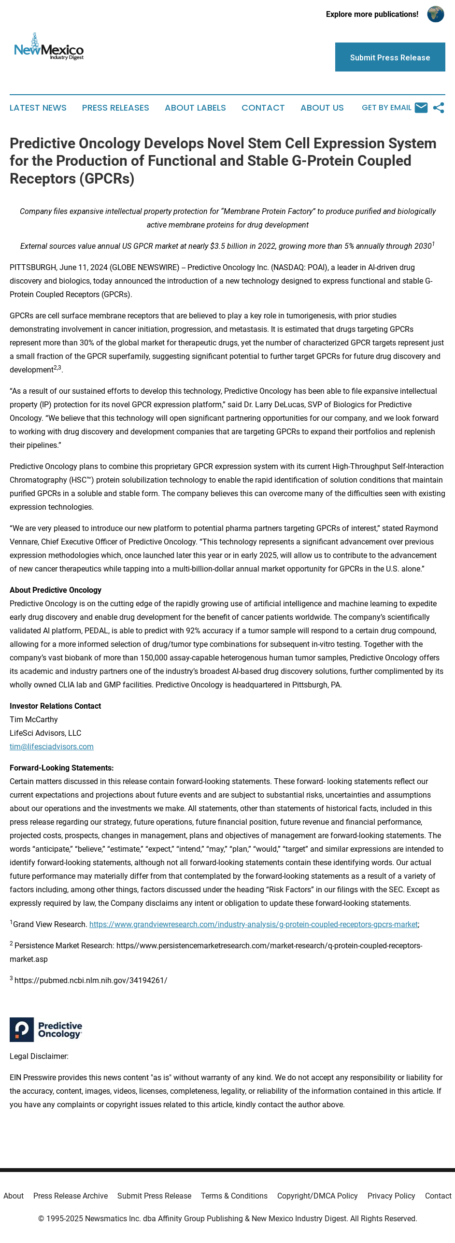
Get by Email (395, 107)
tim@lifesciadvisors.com (52, 746)
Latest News (38, 107)
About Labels (195, 107)
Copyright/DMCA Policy (317, 1195)
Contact (263, 107)
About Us (322, 107)
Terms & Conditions (234, 1195)
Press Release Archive (70, 1195)
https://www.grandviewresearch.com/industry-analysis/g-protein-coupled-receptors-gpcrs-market (253, 924)
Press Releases (115, 107)
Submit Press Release (154, 1195)
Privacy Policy (391, 1195)
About (13, 1195)
